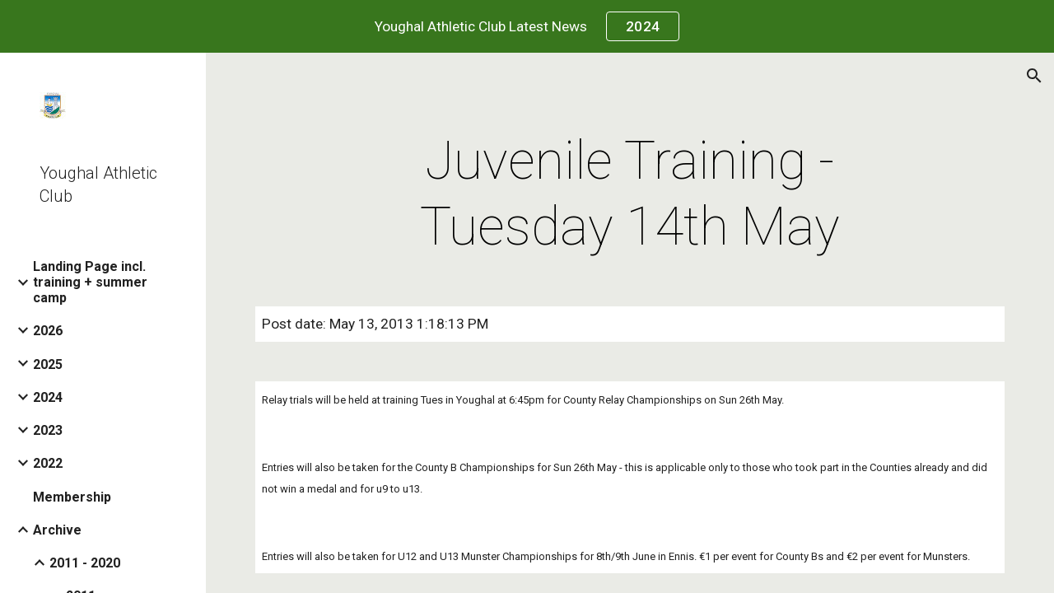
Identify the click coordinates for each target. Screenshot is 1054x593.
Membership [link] (72, 497)
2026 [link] (48, 331)
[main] (629, 194)
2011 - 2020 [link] (84, 563)
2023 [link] (48, 430)
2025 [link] (48, 364)
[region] (527, 26)
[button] (1034, 76)
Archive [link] (57, 530)
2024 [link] (48, 397)
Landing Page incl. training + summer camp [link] (90, 282)
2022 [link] (48, 463)
